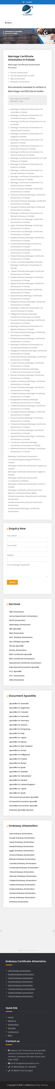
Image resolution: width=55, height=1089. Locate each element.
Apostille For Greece (18, 725)
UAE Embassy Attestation (19, 970)
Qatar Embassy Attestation (21, 842)
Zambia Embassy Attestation (22, 893)
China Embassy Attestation (21, 872)
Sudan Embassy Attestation (22, 889)
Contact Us (13, 1032)
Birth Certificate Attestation (22, 658)
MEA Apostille (15, 629)
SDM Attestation (16, 680)
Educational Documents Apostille (24, 667)
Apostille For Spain (17, 767)
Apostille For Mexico (18, 742)
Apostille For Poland (18, 759)
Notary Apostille (16, 646)
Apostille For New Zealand (20, 746)
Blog (10, 1035)
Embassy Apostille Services (21, 810)
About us (12, 1021)
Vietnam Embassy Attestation (23, 876)
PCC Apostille (15, 671)
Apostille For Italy (16, 733)
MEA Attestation (16, 633)
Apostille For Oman (17, 750)
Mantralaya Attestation (20, 624)
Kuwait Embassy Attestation (22, 838)
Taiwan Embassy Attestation (22, 884)
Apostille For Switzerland (20, 776)
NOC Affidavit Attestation (21, 637)
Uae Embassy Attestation (21, 833)
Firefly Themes (41, 1085)
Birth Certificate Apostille (20, 654)
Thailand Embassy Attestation (23, 880)
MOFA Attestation (17, 620)
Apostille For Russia (17, 763)
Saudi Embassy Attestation (21, 846)
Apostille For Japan (17, 737)
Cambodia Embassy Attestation (24, 867)
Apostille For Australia (19, 703)
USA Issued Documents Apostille (23, 797)
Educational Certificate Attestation (25, 663)
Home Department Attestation (23, 616)
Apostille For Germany (19, 720)
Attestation (13, 1024)
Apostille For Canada (18, 712)
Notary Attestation (17, 650)
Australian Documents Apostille (23, 805)
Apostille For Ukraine (18, 780)
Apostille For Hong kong (19, 729)
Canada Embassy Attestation (22, 863)
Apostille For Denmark (19, 716)
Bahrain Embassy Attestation (22, 859)
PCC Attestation (16, 675)
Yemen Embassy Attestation (22, 897)
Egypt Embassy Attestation (21, 850)
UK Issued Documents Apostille (23, 801)
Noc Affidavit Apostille (19, 641)
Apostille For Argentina (19, 708)
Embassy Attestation (18, 901)
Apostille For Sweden (18, 771)
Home (11, 1017)
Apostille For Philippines (19, 754)
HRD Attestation (16, 612)
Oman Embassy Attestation (21, 855)
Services (12, 1028)
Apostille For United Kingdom (22, 784)
